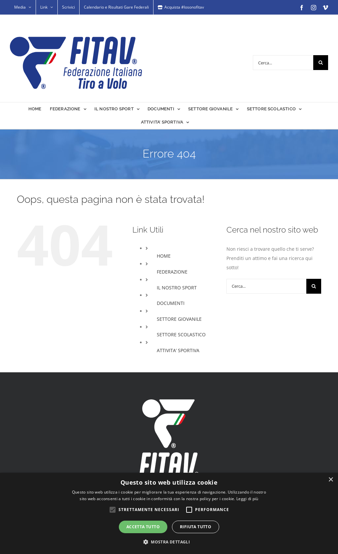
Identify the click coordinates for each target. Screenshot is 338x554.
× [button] (330, 479)
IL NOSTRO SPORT (177, 287)
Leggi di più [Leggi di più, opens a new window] (247, 498)
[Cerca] (320, 62)
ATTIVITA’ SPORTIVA (178, 350)
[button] (169, 542)
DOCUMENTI (171, 303)
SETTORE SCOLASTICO (181, 334)
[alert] (169, 513)
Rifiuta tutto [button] (195, 527)
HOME (164, 256)
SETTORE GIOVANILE (179, 319)
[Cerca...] (283, 62)
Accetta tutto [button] (143, 527)
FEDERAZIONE (172, 272)
